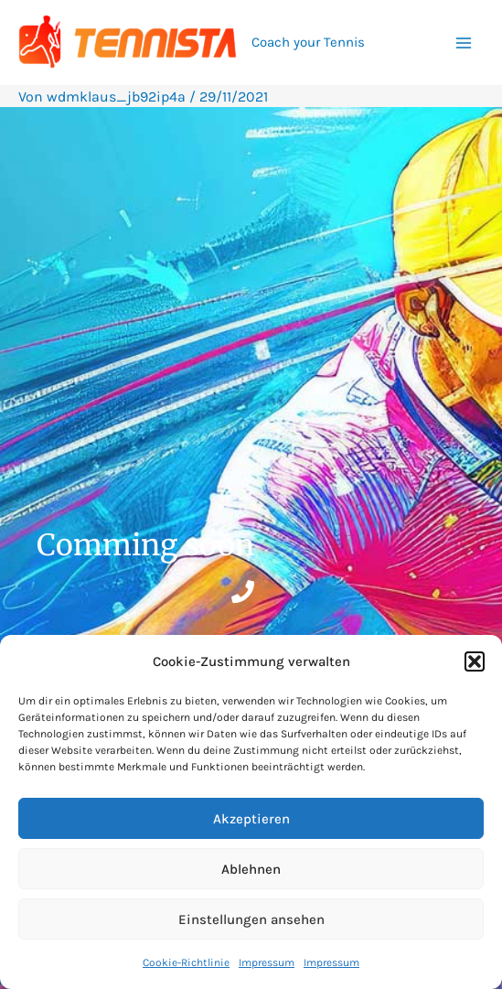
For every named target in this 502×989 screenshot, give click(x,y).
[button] (474, 661)
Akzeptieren (251, 819)
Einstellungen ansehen (251, 919)
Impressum (266, 962)
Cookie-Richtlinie (186, 962)
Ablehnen (251, 869)
